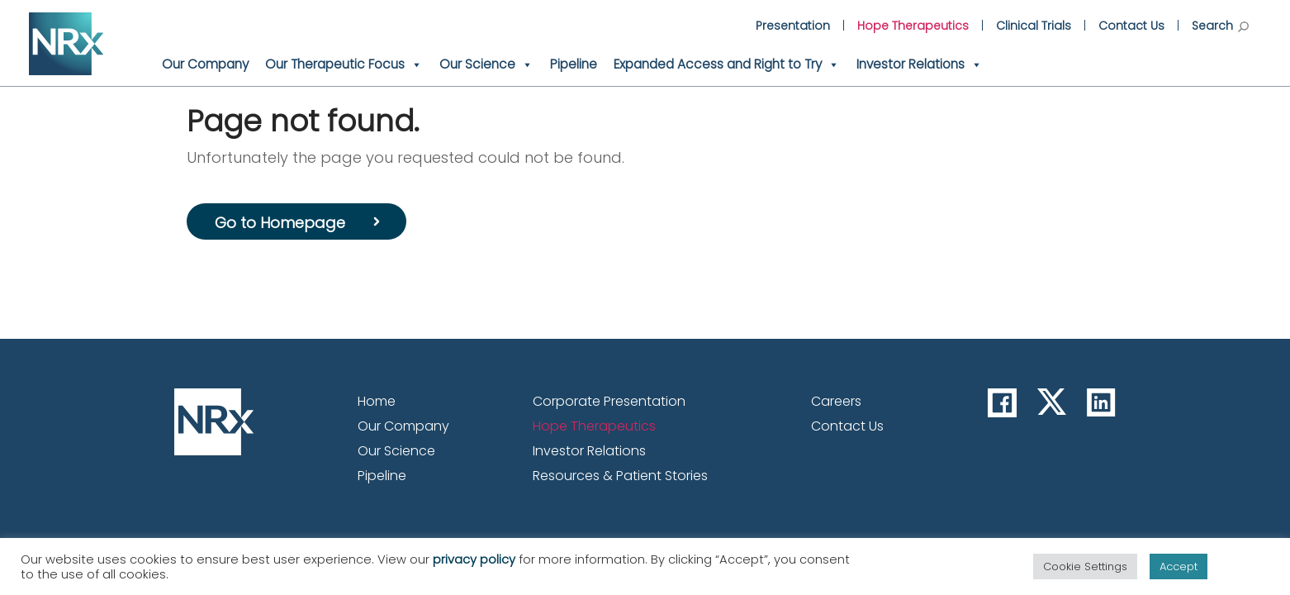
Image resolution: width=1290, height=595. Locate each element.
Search (1220, 25)
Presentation (793, 25)
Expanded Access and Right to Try (727, 64)
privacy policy (474, 559)
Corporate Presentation (609, 401)
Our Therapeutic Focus (344, 64)
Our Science (486, 64)
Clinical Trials (1033, 25)
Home (377, 401)
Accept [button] (1179, 566)
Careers (836, 401)
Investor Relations (919, 64)
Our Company (205, 64)
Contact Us (1131, 25)
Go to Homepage (280, 222)
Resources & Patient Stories (620, 475)
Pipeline (573, 64)
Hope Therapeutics (913, 25)
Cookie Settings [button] (1085, 566)
